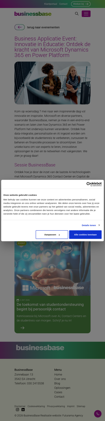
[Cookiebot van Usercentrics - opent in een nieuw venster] (89, 184)
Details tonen (89, 225)
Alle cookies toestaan (85, 234)
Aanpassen (52, 234)
